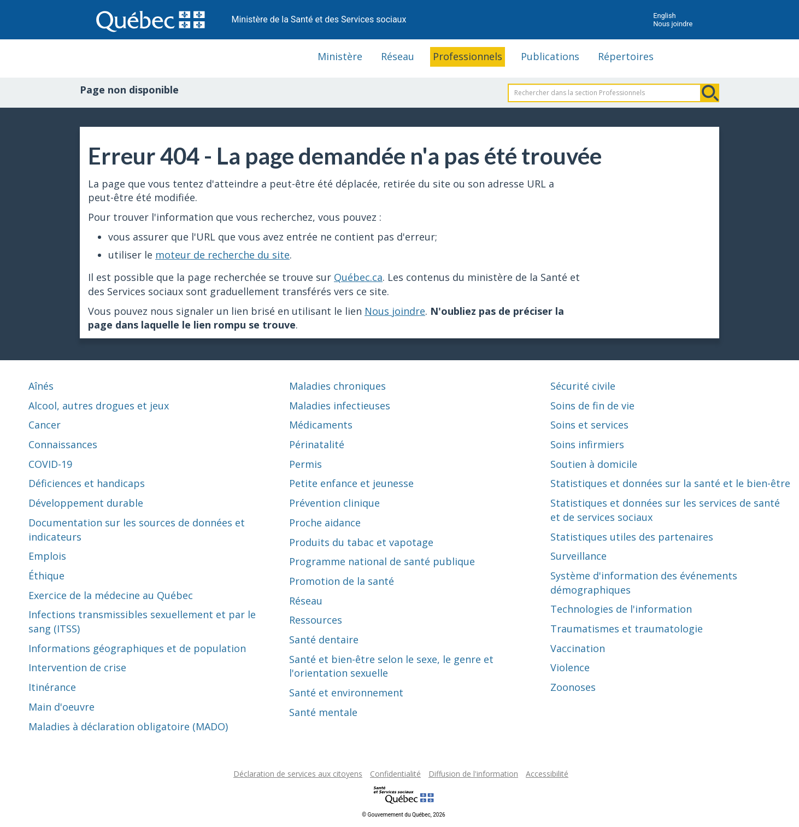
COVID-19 (50, 464)
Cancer (44, 424)
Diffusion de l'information (473, 774)
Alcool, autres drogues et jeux (98, 405)
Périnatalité (316, 444)
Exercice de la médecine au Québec (110, 595)
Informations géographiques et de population (137, 648)
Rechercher (710, 93)
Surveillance (578, 555)
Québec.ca (358, 277)
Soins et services (589, 424)
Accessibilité (547, 774)
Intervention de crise (77, 667)
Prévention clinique (334, 502)
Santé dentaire (324, 639)
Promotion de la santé (341, 581)
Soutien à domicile (593, 464)
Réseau (397, 56)
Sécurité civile (582, 385)
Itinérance (52, 687)
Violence (570, 667)
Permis (305, 464)
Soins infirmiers (587, 444)
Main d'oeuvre (61, 706)
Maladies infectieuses (339, 405)
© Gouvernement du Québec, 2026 (403, 815)
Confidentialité (395, 774)
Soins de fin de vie (592, 405)
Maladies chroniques (337, 385)
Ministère (340, 56)
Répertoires (626, 56)
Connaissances (62, 444)
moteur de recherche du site (222, 254)
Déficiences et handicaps (86, 483)
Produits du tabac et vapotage (361, 542)
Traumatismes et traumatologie (626, 628)
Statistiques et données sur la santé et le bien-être (670, 483)
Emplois (47, 555)
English (664, 15)
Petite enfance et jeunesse (351, 483)
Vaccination (577, 648)
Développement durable (85, 502)
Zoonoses (573, 687)
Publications (550, 56)
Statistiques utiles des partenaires (631, 536)
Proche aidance (325, 522)
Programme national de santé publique (382, 561)
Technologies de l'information (621, 608)
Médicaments (320, 424)
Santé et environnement (346, 692)
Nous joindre (672, 24)
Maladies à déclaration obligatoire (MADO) (128, 726)
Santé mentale (323, 712)
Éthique (46, 575)
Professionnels (467, 56)
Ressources (315, 619)
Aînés (41, 385)
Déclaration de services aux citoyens (297, 774)
